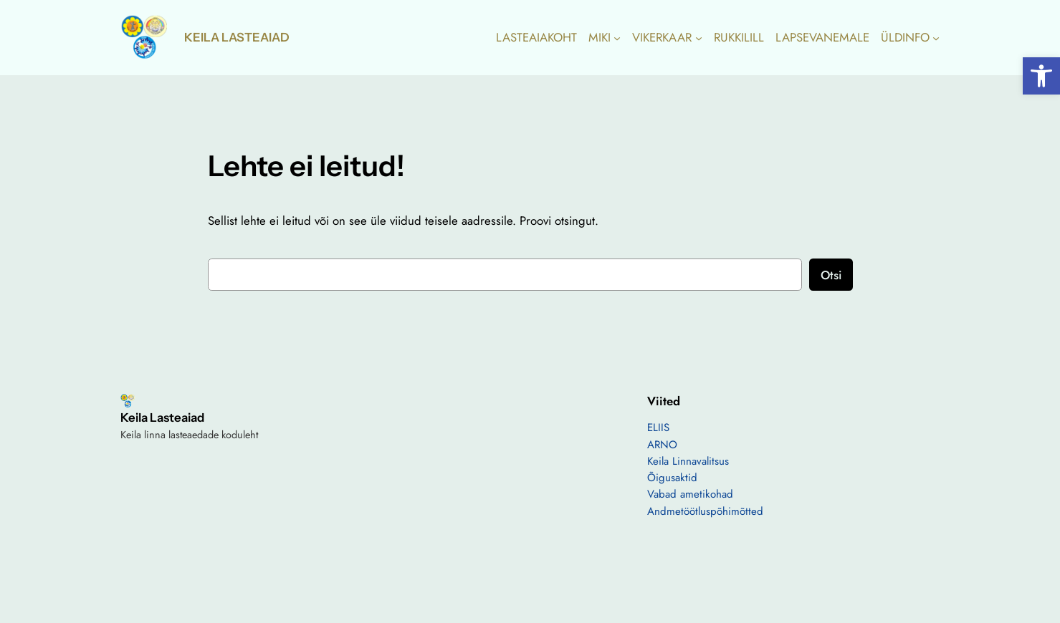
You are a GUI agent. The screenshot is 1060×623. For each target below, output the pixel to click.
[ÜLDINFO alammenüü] (936, 37)
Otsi (831, 275)
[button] (1041, 76)
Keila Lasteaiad (237, 37)
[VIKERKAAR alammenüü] (698, 37)
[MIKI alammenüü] (617, 37)
